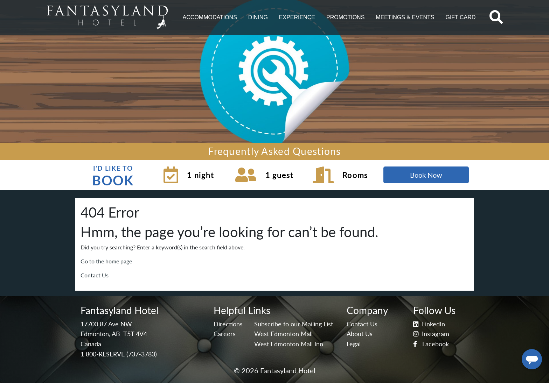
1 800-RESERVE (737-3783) (119, 354)
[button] (210, 17)
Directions (228, 324)
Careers (225, 334)
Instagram (431, 334)
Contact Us (95, 275)
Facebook (431, 344)
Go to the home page (106, 261)
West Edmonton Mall (283, 334)
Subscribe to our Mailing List (293, 324)
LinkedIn (429, 324)
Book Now (426, 175)
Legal (354, 344)
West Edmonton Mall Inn (288, 344)
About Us (360, 334)
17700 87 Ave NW (106, 324)
